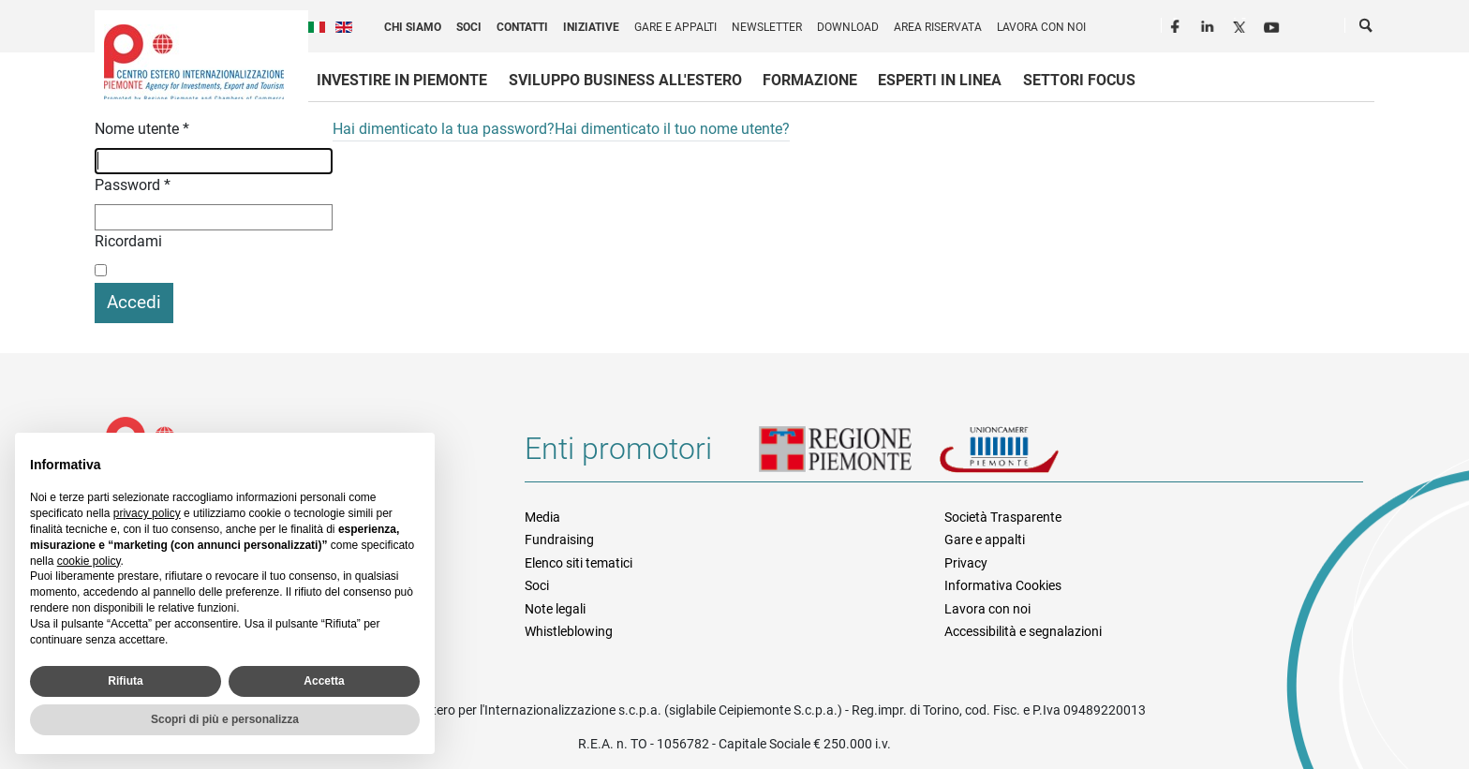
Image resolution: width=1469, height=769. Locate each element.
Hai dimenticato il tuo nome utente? (672, 129)
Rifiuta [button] (125, 681)
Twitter (1241, 24)
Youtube (1273, 24)
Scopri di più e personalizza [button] (225, 719)
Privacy (965, 562)
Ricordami (128, 241)
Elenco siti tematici (578, 562)
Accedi (134, 302)
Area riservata (938, 27)
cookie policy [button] (89, 561)
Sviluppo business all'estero (625, 80)
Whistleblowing (569, 631)
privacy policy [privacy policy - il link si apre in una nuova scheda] (147, 513)
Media (542, 517)
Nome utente (142, 129)
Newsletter (767, 27)
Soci (469, 27)
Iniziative (591, 27)
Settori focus (1079, 80)
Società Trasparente (1002, 517)
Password (133, 185)
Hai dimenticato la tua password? (444, 129)
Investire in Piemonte (402, 80)
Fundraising (559, 539)
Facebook (1177, 24)
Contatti (522, 27)
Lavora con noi (1041, 27)
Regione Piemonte (849, 456)
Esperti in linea (940, 80)
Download (848, 27)
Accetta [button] (324, 681)
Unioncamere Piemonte (1025, 456)
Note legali (555, 608)
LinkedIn (1209, 24)
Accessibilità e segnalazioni (1023, 631)
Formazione (810, 80)
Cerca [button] (1366, 29)
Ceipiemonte (194, 61)
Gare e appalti (675, 27)
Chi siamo (412, 27)
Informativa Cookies (1002, 585)
